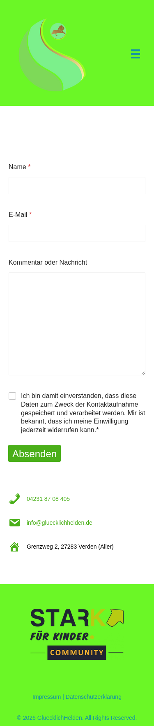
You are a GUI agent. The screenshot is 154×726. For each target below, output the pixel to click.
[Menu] (135, 54)
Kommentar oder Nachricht (48, 262)
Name (19, 166)
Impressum (46, 696)
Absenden (34, 453)
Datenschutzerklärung (94, 696)
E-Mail (20, 214)
